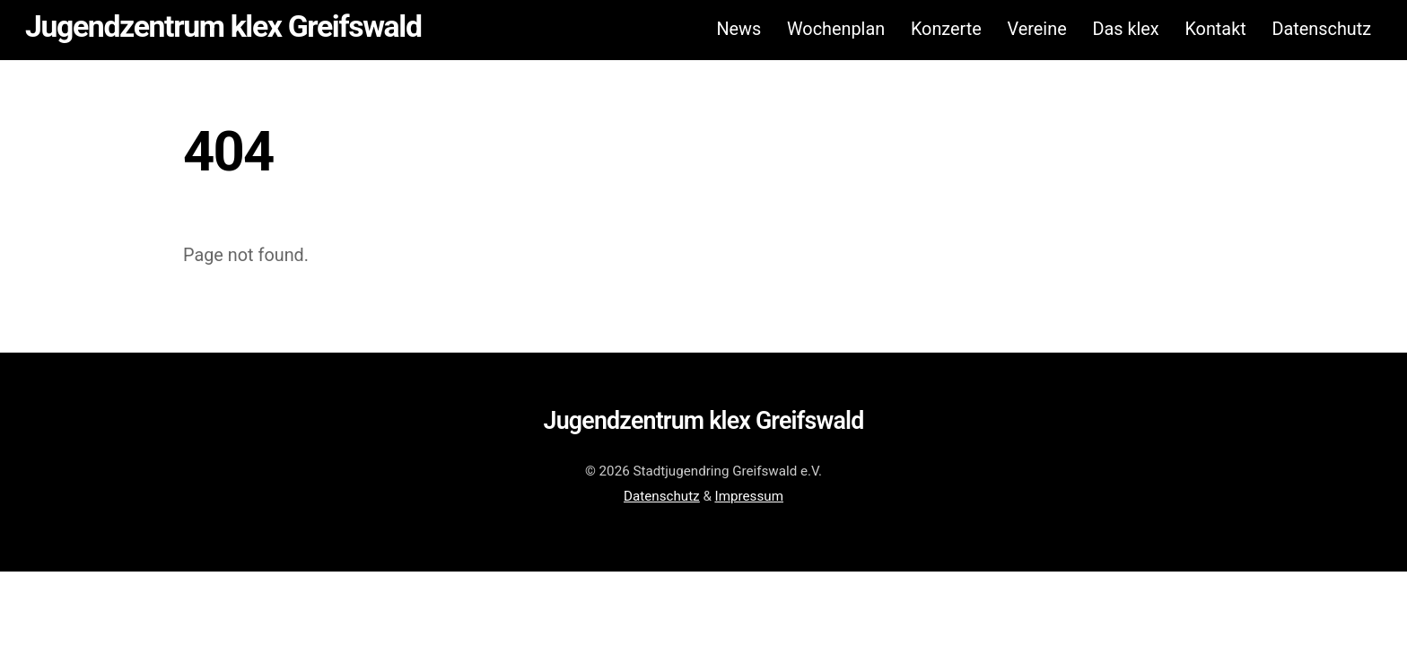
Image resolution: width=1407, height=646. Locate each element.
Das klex (1125, 29)
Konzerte (946, 29)
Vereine (1037, 29)
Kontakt (1214, 29)
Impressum (749, 496)
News (738, 29)
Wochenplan (836, 29)
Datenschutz (1321, 29)
